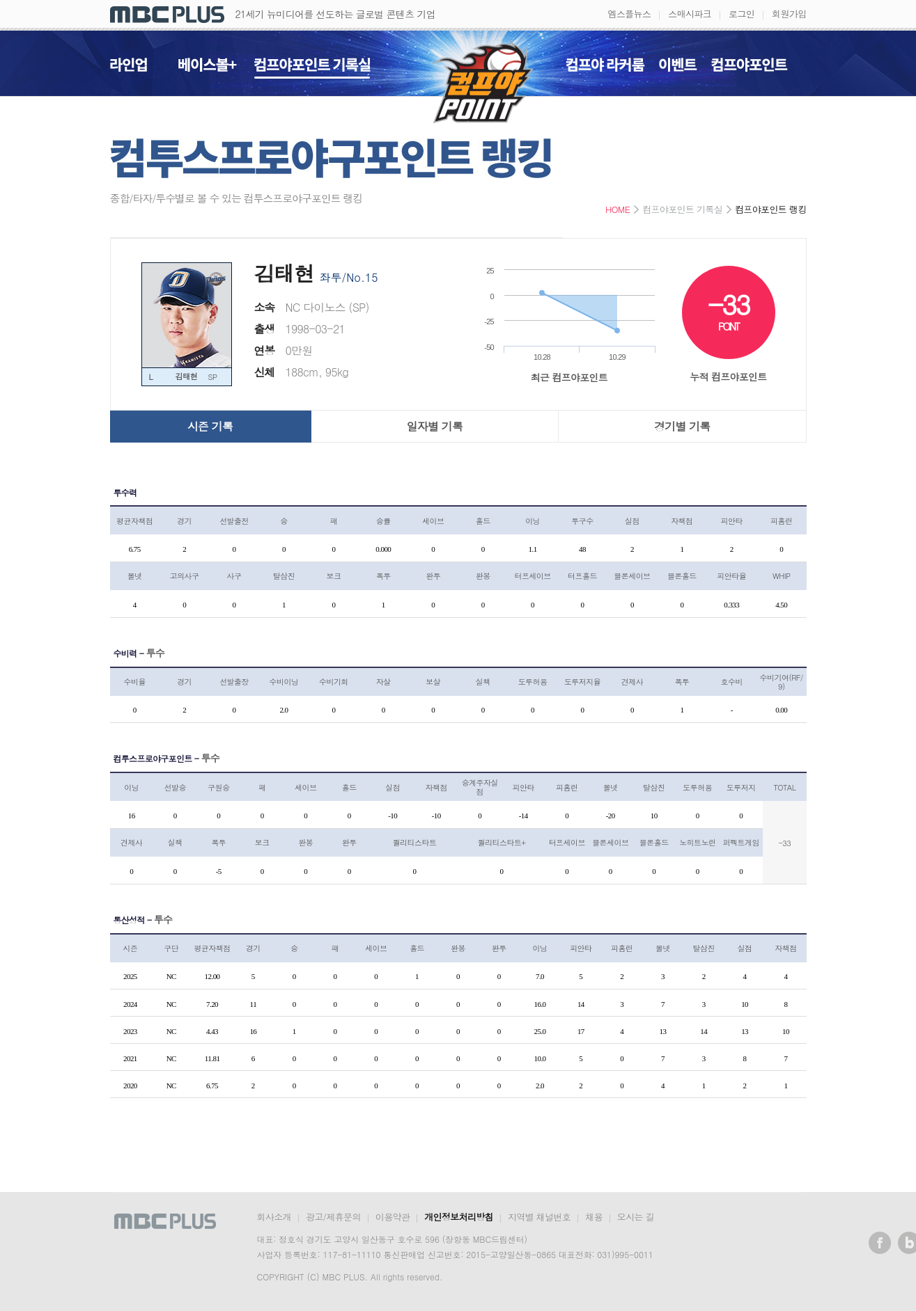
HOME (617, 209)
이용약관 (392, 1216)
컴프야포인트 (749, 68)
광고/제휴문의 (333, 1216)
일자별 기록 (435, 426)
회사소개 (274, 1216)
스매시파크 (689, 13)
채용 (594, 1216)
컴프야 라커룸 (605, 68)
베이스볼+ (207, 68)
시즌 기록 (210, 426)
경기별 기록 (682, 426)
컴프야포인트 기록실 (312, 68)
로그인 (741, 13)
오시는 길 (635, 1216)
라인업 (128, 68)
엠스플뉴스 (629, 13)
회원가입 (789, 13)
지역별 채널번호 (539, 1216)
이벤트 (678, 68)
